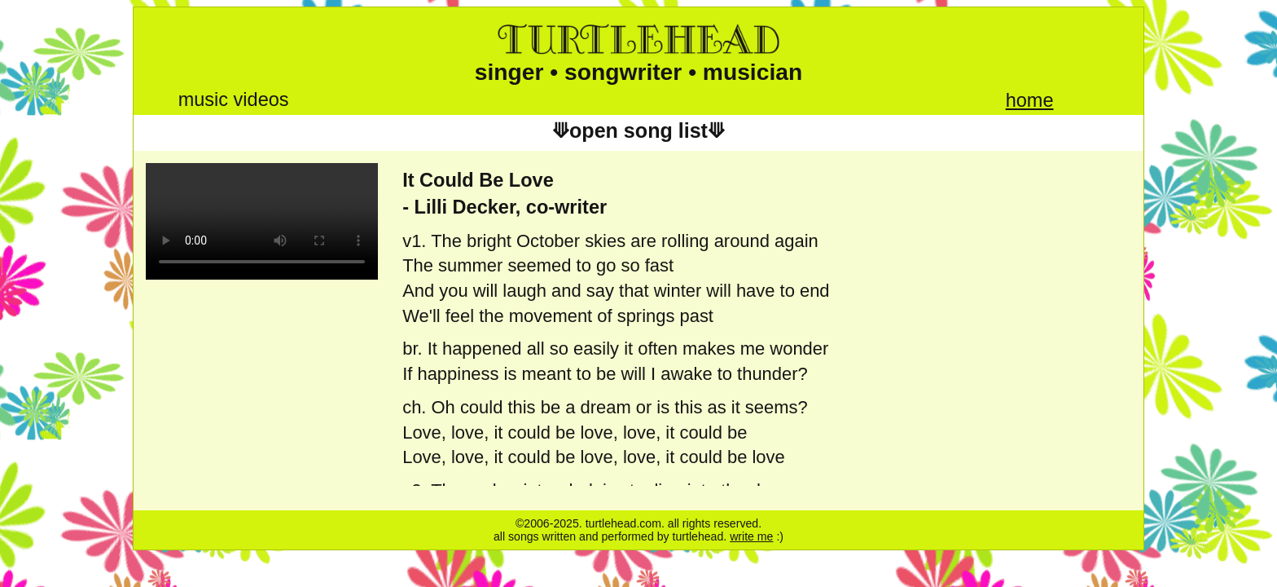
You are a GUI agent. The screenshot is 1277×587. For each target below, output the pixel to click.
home (1030, 100)
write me (751, 536)
